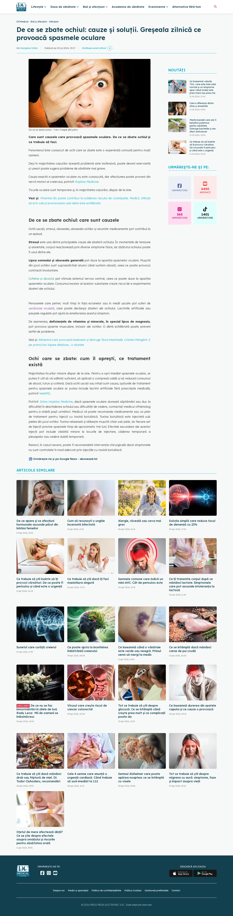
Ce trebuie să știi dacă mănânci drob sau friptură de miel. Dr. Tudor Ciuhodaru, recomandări (38, 777)
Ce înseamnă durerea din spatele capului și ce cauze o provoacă (192, 707)
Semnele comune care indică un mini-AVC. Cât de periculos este (140, 581)
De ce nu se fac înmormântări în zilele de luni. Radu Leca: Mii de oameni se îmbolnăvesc (37, 711)
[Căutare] (215, 6)
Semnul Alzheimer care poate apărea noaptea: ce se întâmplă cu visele (141, 777)
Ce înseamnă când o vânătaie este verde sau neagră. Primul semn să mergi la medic (139, 651)
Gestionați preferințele (156, 890)
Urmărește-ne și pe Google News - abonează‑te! (65, 459)
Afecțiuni (53, 21)
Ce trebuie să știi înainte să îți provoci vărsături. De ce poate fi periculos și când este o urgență (202, 146)
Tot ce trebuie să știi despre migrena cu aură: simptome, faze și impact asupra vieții (192, 777)
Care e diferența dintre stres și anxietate (202, 105)
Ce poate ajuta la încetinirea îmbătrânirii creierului (87, 649)
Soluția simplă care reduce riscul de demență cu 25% (192, 522)
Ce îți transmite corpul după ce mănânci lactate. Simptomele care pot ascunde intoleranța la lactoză (191, 584)
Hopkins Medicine (86, 182)
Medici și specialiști (78, 890)
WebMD (44, 393)
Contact (176, 890)
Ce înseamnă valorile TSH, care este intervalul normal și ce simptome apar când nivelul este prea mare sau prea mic (203, 87)
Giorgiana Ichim (29, 48)
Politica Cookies (132, 890)
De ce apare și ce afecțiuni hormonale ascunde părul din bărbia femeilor (37, 524)
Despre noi (59, 890)
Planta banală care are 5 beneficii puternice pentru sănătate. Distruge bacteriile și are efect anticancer (203, 126)
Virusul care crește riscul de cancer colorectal (87, 707)
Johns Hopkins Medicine (56, 402)
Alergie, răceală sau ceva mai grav (139, 522)
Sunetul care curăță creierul (36, 647)
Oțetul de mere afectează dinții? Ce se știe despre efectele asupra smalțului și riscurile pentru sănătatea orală (39, 837)
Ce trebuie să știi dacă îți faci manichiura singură (88, 581)
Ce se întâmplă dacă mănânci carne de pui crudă (190, 649)
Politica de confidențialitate (106, 890)
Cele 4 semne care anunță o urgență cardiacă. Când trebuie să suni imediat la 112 (89, 777)
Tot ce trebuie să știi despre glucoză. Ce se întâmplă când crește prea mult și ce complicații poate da (141, 711)
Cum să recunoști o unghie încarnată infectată (86, 522)
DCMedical (22, 21)
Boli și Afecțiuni (39, 21)
